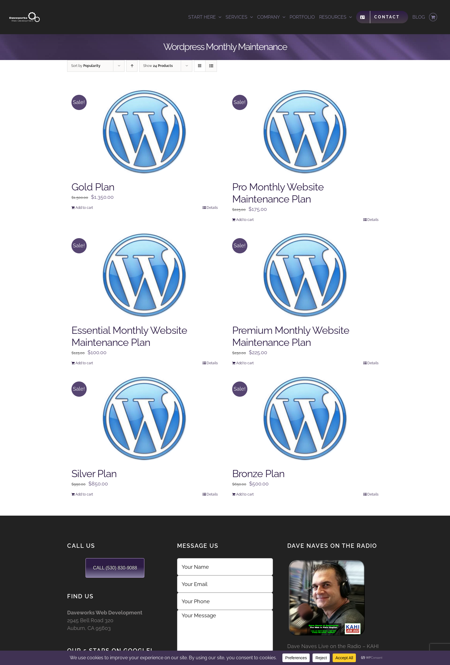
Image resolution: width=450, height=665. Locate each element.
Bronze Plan (258, 473)
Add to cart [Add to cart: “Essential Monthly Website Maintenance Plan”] (84, 363)
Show (158, 66)
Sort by (85, 66)
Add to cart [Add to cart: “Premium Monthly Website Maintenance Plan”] (245, 363)
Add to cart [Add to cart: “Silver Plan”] (84, 494)
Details (212, 208)
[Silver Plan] (144, 419)
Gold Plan (92, 187)
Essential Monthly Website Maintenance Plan (129, 336)
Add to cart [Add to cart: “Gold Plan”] (84, 208)
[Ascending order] (131, 66)
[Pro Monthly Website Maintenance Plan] (305, 132)
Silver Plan (94, 473)
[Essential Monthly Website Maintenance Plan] (144, 275)
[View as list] (211, 66)
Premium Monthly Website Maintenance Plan (290, 336)
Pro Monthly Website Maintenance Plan (278, 193)
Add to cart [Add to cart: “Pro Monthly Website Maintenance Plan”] (245, 220)
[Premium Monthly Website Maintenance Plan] (305, 275)
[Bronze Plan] (305, 419)
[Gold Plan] (144, 132)
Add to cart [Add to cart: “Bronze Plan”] (245, 494)
